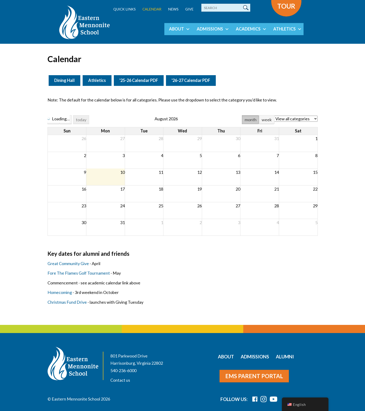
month (251, 119)
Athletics (284, 28)
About (176, 28)
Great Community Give (68, 263)
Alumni (285, 356)
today (81, 119)
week (267, 119)
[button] (188, 29)
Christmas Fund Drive (67, 302)
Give (189, 9)
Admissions (210, 28)
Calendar (151, 9)
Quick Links (124, 9)
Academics (248, 28)
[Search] (225, 8)
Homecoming (59, 292)
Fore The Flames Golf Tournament (78, 273)
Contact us (120, 380)
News (173, 9)
